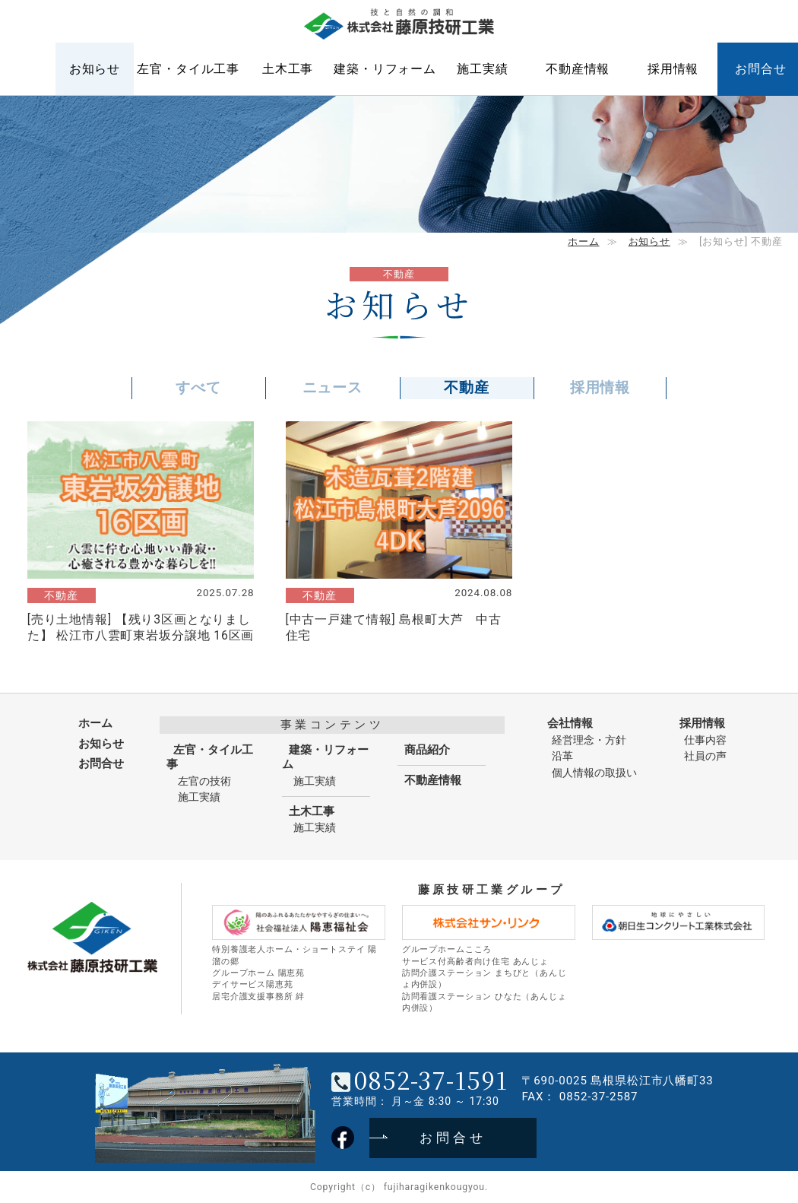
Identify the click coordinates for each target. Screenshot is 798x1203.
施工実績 (482, 69)
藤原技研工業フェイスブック (342, 1137)
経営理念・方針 (589, 740)
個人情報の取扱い (594, 773)
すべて (198, 387)
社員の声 (705, 756)
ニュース (332, 387)
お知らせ (95, 69)
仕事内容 (705, 740)
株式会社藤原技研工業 (399, 24)
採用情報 (673, 69)
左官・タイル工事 (188, 69)
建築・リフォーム (384, 69)
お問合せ (101, 763)
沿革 (562, 756)
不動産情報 (578, 69)
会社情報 (570, 723)
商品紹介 (427, 750)
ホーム (31, 69)
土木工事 (288, 69)
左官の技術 (204, 781)
